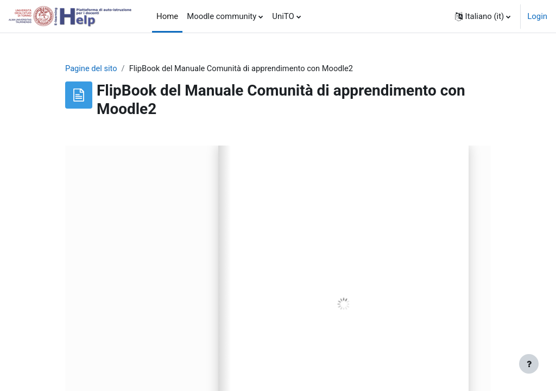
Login (537, 16)
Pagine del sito (91, 69)
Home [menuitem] (167, 16)
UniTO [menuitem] (283, 16)
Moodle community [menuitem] (221, 16)
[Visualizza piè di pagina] (529, 364)
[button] (483, 16)
